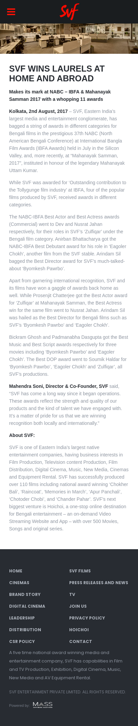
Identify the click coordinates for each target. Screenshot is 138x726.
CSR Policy (22, 641)
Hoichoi (79, 630)
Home (15, 571)
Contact (80, 641)
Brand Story (24, 594)
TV (72, 594)
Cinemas (19, 583)
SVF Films (80, 571)
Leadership (22, 618)
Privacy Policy (87, 618)
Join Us (78, 606)
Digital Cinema (27, 606)
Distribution (25, 630)
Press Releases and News (98, 583)
